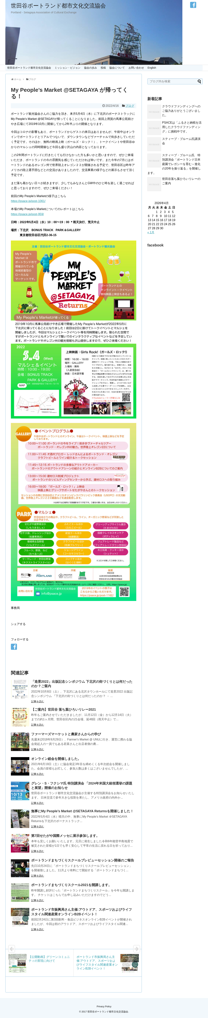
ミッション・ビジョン (67, 67)
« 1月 (150, 232)
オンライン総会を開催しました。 (56, 759)
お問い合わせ (136, 67)
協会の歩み (90, 67)
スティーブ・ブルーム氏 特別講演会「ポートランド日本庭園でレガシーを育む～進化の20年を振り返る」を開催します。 (174, 164)
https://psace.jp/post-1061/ (28, 201)
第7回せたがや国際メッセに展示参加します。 (65, 836)
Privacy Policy (104, 1006)
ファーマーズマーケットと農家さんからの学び (66, 734)
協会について (117, 67)
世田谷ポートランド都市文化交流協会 (58, 6)
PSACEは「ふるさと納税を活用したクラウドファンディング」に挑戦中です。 (182, 127)
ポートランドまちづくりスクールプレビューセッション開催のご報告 (82, 860)
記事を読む (37, 701)
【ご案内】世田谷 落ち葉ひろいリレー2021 (63, 709)
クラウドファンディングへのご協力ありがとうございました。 (181, 111)
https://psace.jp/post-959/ (27, 214)
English (152, 67)
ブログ (129, 105)
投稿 (103, 67)
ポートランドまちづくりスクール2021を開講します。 (71, 885)
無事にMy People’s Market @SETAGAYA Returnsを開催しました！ (82, 811)
